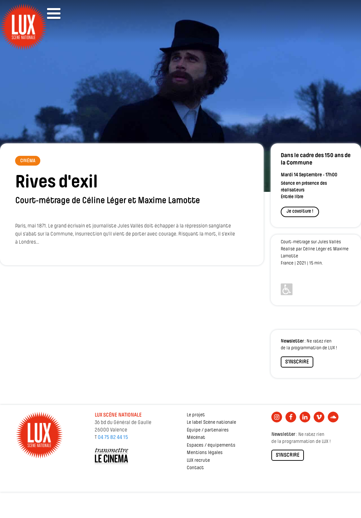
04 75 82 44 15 (113, 437)
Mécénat (196, 437)
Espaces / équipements (211, 445)
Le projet (196, 415)
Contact (195, 468)
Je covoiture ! (299, 211)
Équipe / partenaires (208, 430)
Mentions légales (205, 452)
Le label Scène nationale (211, 422)
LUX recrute (198, 460)
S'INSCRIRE (297, 362)
